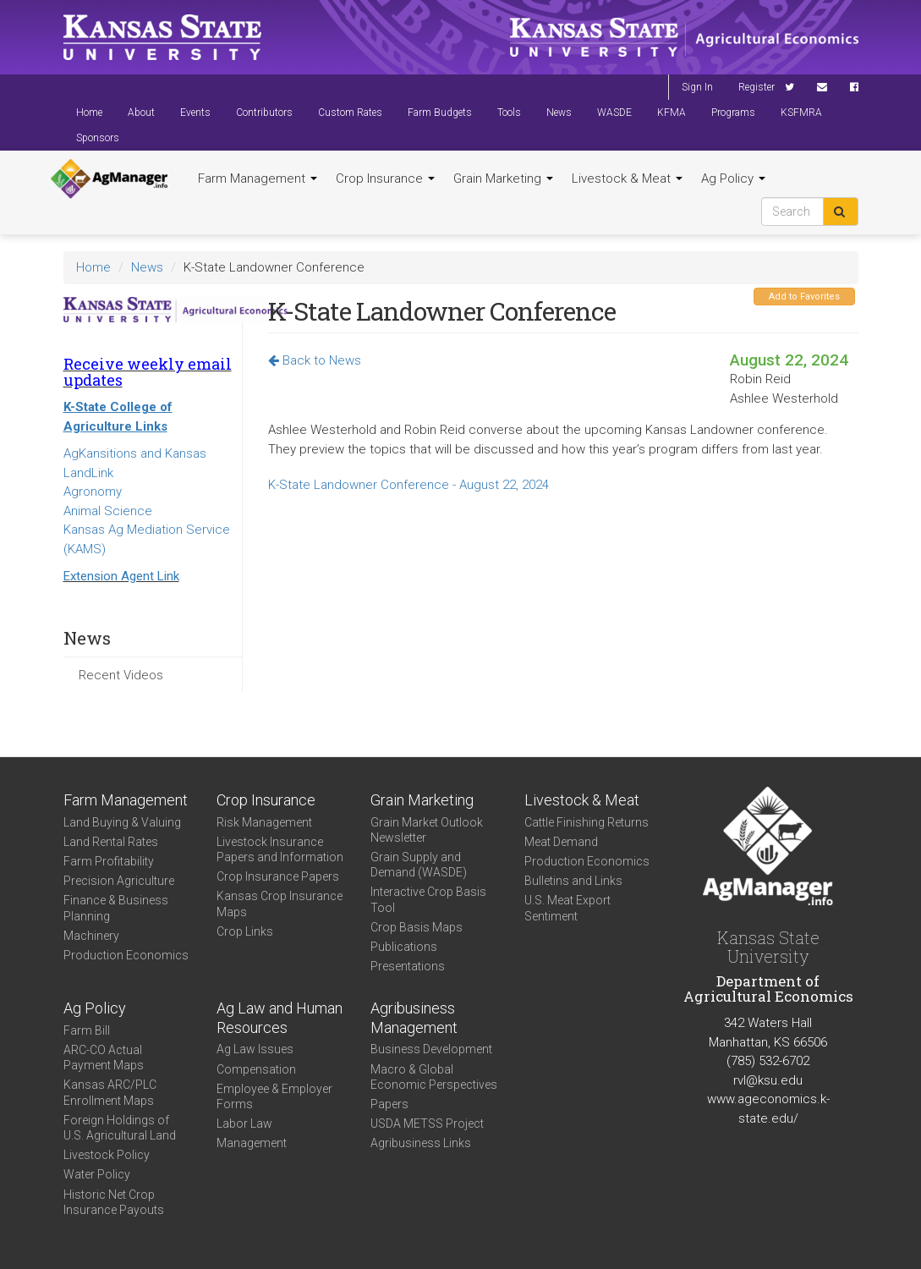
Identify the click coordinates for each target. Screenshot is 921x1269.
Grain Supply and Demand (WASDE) (418, 864)
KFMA (671, 112)
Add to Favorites (804, 296)
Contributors (264, 112)
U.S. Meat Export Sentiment (567, 907)
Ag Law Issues (255, 1049)
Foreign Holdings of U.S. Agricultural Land (119, 1127)
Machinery (91, 935)
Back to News (314, 360)
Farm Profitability (108, 861)
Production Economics (126, 955)
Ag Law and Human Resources (280, 1017)
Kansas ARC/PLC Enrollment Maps (109, 1092)
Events (195, 112)
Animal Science (107, 511)
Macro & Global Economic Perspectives (433, 1077)
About (141, 112)
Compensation (256, 1069)
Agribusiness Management (414, 1017)
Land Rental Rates (110, 842)
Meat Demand (561, 842)
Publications (403, 946)
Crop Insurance (385, 178)
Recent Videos (121, 675)
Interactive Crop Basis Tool (428, 899)
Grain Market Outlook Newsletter (426, 830)
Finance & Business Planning (115, 907)
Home (89, 112)
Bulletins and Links (573, 880)
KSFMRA (801, 112)
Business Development (431, 1049)
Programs (733, 112)
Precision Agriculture (118, 880)
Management (252, 1143)
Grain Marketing (503, 178)
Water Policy (96, 1174)
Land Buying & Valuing (122, 822)
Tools (509, 112)
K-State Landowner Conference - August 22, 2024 (408, 484)
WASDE (614, 112)
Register (756, 87)
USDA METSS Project (427, 1123)
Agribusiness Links (420, 1143)
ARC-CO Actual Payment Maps (103, 1057)
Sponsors (97, 138)
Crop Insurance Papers (278, 876)
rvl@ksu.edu (768, 1080)
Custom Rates (350, 112)
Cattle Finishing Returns (586, 822)
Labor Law (244, 1123)
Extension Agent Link (121, 576)
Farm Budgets (440, 112)
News (559, 112)
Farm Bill (86, 1030)
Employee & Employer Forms (274, 1096)
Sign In (697, 87)
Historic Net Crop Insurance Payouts (113, 1202)
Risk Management (264, 822)
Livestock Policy (106, 1155)
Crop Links (245, 931)
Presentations (407, 966)
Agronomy (92, 491)
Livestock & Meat (627, 178)
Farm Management (257, 178)
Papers (389, 1104)
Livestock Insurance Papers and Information (280, 849)
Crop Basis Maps (416, 927)
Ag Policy (733, 178)
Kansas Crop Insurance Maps (280, 903)
